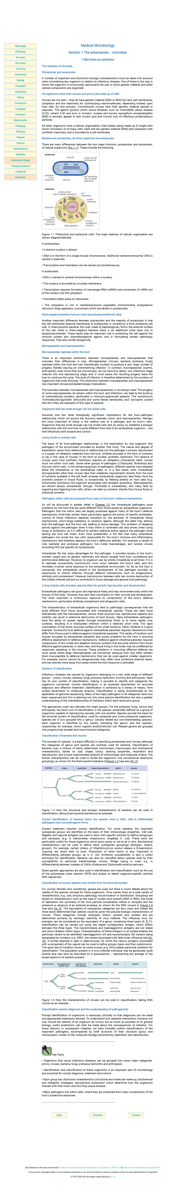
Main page (20, 46)
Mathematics (20, 120)
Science (20, 143)
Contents (97, 1115)
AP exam (20, 57)
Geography (20, 91)
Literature (20, 114)
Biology (20, 80)
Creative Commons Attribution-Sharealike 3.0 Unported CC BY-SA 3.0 (90, 1167)
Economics (20, 103)
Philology (20, 131)
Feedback (20, 171)
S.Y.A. (113, 1176)
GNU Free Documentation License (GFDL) (142, 1167)
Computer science (20, 166)
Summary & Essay (20, 160)
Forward (136, 1115)
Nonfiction (20, 177)
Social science (20, 148)
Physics (20, 137)
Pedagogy (20, 126)
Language (20, 108)
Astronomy (20, 74)
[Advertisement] (93, 22)
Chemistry (20, 86)
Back (59, 1115)
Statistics (20, 154)
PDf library (20, 51)
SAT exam (20, 63)
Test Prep (20, 68)
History (20, 97)
